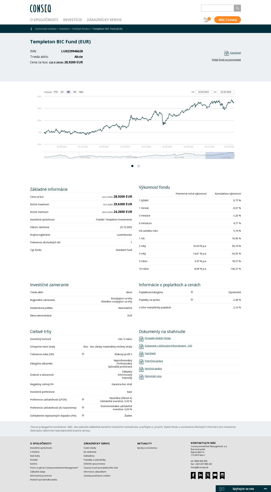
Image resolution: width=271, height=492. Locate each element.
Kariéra (33, 463)
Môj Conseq (228, 20)
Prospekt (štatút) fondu (158, 338)
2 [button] (139, 166)
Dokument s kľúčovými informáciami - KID (168, 345)
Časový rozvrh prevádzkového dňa (101, 467)
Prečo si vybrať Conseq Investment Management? (54, 467)
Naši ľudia (35, 455)
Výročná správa (153, 368)
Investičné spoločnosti (41, 447)
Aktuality (144, 443)
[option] (135, 126)
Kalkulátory (89, 455)
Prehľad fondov (81, 28)
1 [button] (132, 166)
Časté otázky (90, 447)
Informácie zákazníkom (95, 471)
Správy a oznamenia (147, 447)
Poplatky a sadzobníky (95, 459)
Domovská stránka (45, 28)
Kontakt (34, 459)
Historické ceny (153, 376)
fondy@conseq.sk (199, 467)
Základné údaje (37, 471)
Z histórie (34, 451)
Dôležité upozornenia (94, 463)
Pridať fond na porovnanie (226, 59)
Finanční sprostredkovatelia (43, 479)
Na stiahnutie (90, 451)
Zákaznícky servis (104, 19)
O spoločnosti (44, 19)
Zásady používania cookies (97, 475)
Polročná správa (154, 361)
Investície (72, 19)
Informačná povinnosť (41, 475)
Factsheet (235, 52)
